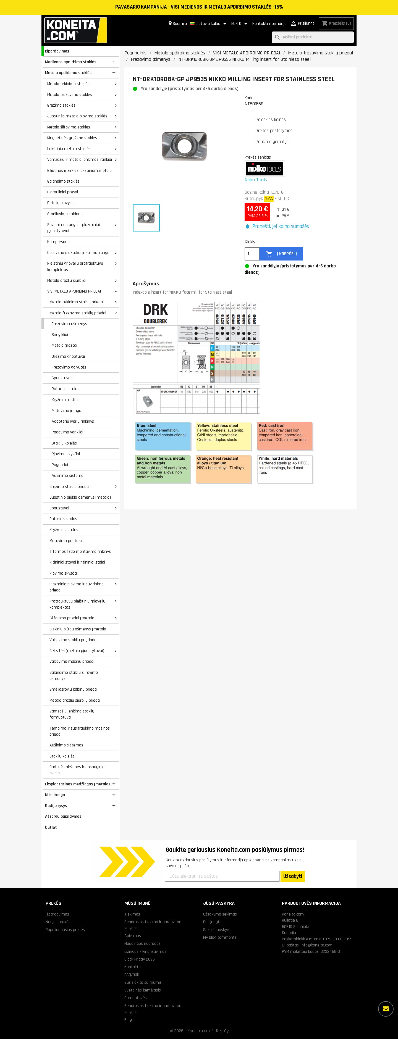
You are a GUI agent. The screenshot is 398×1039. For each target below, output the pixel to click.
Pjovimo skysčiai (66, 454)
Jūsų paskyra (219, 903)
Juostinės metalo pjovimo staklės (77, 116)
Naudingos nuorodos (142, 943)
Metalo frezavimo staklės (69, 94)
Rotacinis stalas (65, 388)
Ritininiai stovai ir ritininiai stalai (77, 562)
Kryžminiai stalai (66, 400)
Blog (128, 1019)
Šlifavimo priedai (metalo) (72, 618)
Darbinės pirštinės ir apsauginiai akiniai (77, 770)
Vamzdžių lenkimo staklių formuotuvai (71, 714)
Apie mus (132, 935)
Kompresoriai (58, 241)
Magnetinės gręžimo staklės (72, 138)
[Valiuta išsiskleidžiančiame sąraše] (240, 23)
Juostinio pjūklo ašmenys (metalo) (80, 497)
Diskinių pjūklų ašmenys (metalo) (78, 629)
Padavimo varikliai (67, 432)
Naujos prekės (58, 922)
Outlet (51, 827)
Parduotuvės (135, 998)
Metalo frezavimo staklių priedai (77, 313)
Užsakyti (292, 876)
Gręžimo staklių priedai (69, 486)
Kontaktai (133, 967)
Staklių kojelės (64, 443)
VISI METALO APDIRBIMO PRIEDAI (74, 291)
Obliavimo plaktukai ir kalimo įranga (78, 252)
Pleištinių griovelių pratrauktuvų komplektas (75, 266)
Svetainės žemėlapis (142, 990)
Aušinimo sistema (67, 475)
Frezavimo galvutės (69, 367)
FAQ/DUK (131, 974)
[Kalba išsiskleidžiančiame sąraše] (209, 23)
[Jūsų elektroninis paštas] (222, 876)
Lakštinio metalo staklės (69, 148)
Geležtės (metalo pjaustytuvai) (76, 650)
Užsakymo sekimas (220, 914)
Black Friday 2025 (139, 959)
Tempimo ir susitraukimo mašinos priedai (79, 731)
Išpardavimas (57, 51)
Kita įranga (55, 795)
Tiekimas (132, 914)
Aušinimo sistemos (66, 745)
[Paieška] (313, 37)
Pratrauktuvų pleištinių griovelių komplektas (77, 604)
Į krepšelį (281, 254)
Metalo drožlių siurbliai (66, 280)
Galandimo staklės (63, 181)
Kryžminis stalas (63, 530)
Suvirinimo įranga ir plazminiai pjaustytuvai (73, 228)
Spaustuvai (61, 378)
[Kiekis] (252, 254)
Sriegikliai (60, 334)
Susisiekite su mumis (143, 982)
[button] (277, 226)
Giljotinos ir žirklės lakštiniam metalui (79, 170)
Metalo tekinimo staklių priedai (76, 302)
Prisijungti (211, 922)
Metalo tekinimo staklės (68, 83)
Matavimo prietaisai (66, 540)
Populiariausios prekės (65, 929)
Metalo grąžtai (64, 345)
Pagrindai (60, 464)
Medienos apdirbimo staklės (70, 62)
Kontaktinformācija (269, 24)
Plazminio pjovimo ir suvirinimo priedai (76, 587)
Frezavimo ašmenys (69, 324)
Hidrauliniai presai (62, 192)
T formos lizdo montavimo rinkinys (80, 551)
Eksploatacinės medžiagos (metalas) (78, 784)
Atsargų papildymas (63, 816)
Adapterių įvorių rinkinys (73, 421)
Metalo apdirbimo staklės (68, 72)
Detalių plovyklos (62, 203)
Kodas (250, 98)
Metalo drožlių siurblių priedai (75, 700)
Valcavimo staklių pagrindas (73, 640)
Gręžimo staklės (61, 105)
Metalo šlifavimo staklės (68, 127)
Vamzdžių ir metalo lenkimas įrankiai (79, 159)
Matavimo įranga (66, 410)
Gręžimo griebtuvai (68, 356)
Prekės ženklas (258, 157)
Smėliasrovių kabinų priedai (73, 689)
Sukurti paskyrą (217, 929)
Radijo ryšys (56, 805)
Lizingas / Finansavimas (145, 951)
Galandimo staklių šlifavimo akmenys (73, 676)
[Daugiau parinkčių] (386, 1009)
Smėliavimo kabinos (64, 214)
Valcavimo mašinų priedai (71, 661)
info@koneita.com (316, 945)
